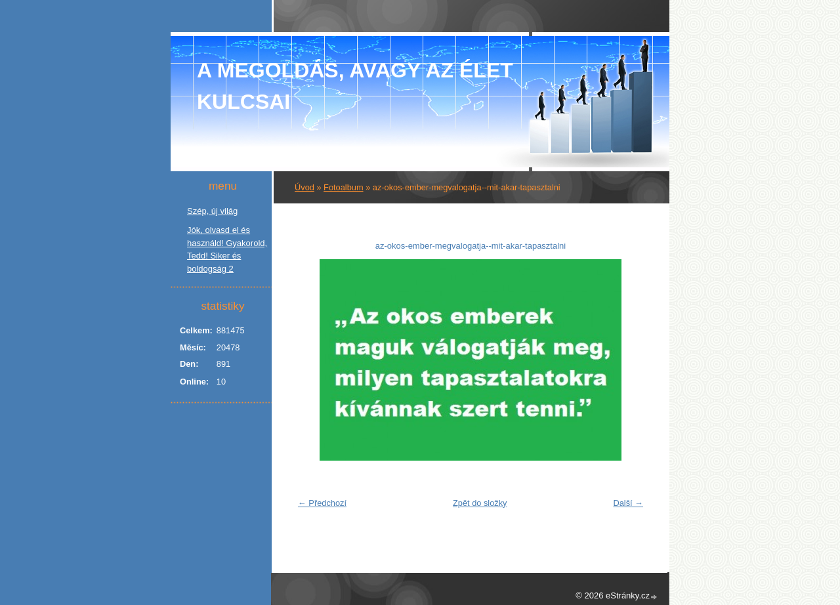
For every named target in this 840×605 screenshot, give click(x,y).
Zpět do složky (480, 503)
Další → (628, 503)
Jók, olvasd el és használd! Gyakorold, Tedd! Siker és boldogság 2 (227, 249)
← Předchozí (322, 503)
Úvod (304, 187)
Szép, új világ (212, 211)
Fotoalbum (343, 187)
